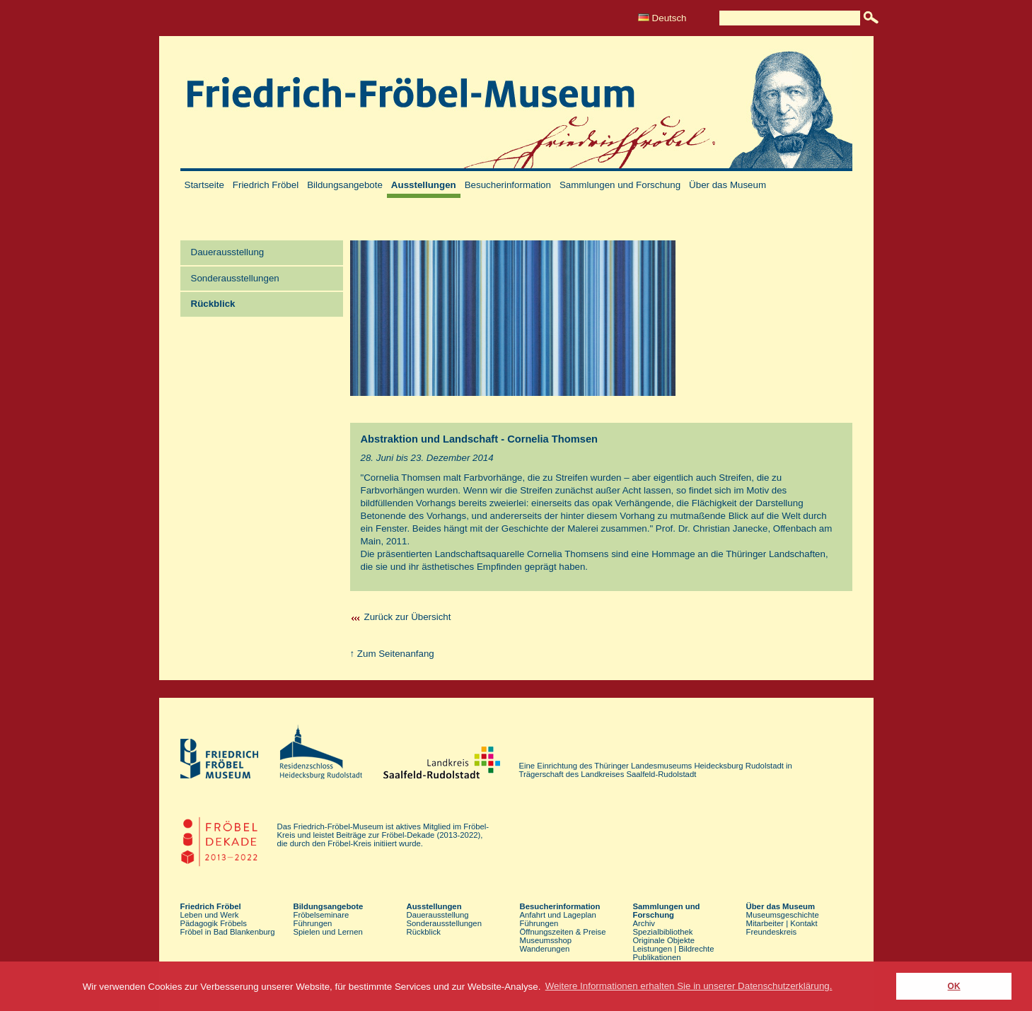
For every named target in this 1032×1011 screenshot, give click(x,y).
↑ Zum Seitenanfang (392, 653)
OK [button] (954, 986)
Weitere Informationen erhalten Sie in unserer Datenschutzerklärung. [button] (689, 986)
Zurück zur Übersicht (407, 617)
